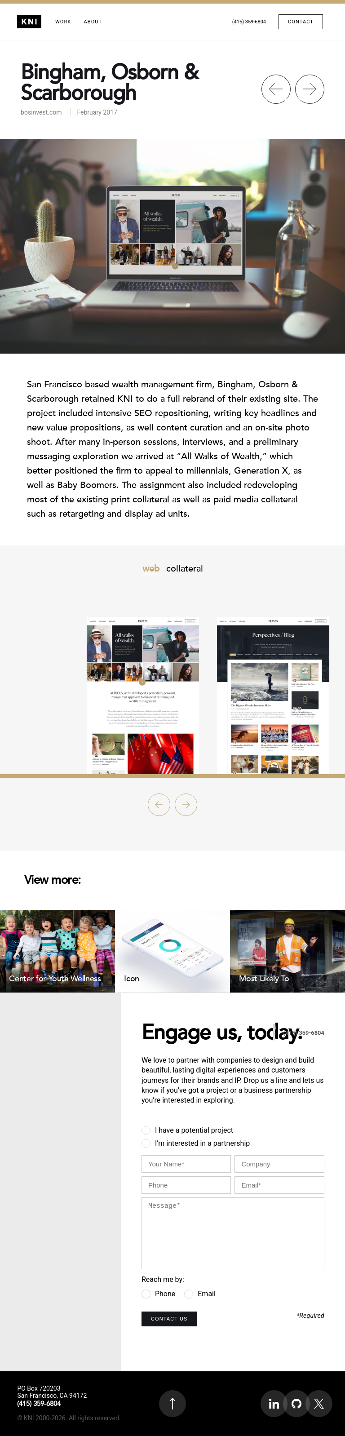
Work (63, 22)
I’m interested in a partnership (202, 1143)
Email (207, 1294)
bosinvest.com (41, 112)
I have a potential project (194, 1130)
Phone (165, 1294)
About (93, 22)
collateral (184, 568)
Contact (301, 22)
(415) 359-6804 (249, 22)
